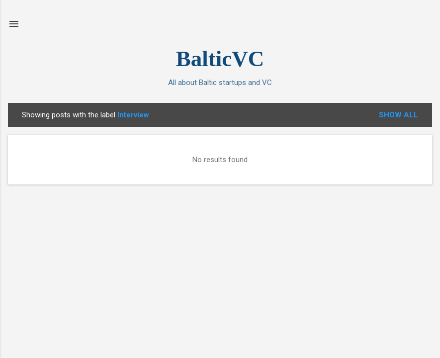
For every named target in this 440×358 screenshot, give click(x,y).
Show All (398, 114)
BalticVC (220, 58)
